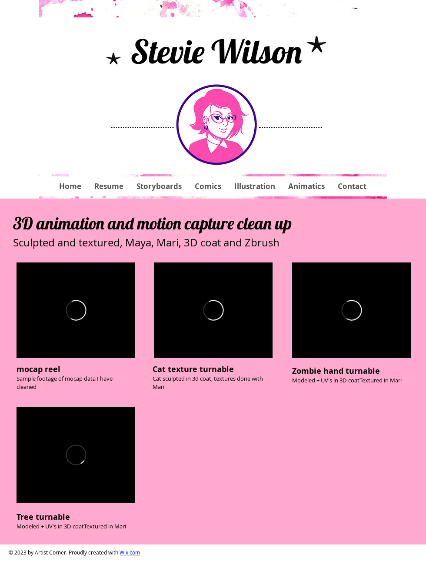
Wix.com (130, 552)
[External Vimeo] (76, 310)
